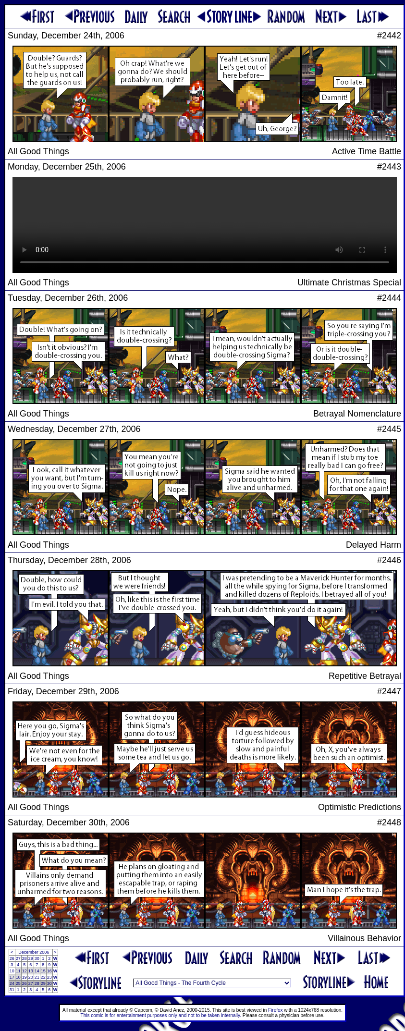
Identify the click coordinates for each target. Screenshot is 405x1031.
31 (12, 989)
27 (18, 958)
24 (12, 983)
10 (12, 971)
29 (30, 958)
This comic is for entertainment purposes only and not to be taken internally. (161, 1015)
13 (30, 971)
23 (49, 977)
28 (24, 958)
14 (37, 971)
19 (24, 977)
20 (30, 977)
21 (37, 977)
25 (18, 983)
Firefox (275, 1010)
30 (37, 958)
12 (24, 971)
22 (43, 977)
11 (18, 971)
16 (49, 971)
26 (12, 958)
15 (43, 971)
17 (12, 977)
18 (18, 977)
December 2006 (33, 952)
